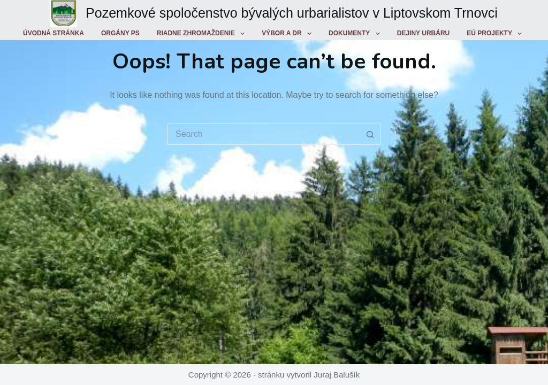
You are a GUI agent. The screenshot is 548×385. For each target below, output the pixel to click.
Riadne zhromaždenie (203, 33)
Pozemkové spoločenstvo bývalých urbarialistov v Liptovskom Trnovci (292, 12)
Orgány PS (120, 33)
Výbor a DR (289, 33)
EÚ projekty (496, 33)
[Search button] (370, 134)
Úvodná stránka (53, 33)
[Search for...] (263, 134)
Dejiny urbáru (423, 33)
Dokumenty (356, 33)
